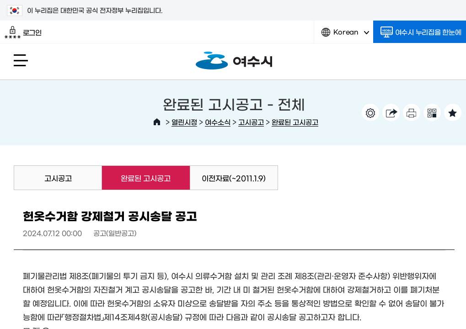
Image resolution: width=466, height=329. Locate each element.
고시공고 (251, 121)
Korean (345, 35)
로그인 (23, 32)
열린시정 (184, 121)
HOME (157, 122)
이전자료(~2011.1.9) (234, 177)
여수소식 (217, 121)
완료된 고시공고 (295, 121)
